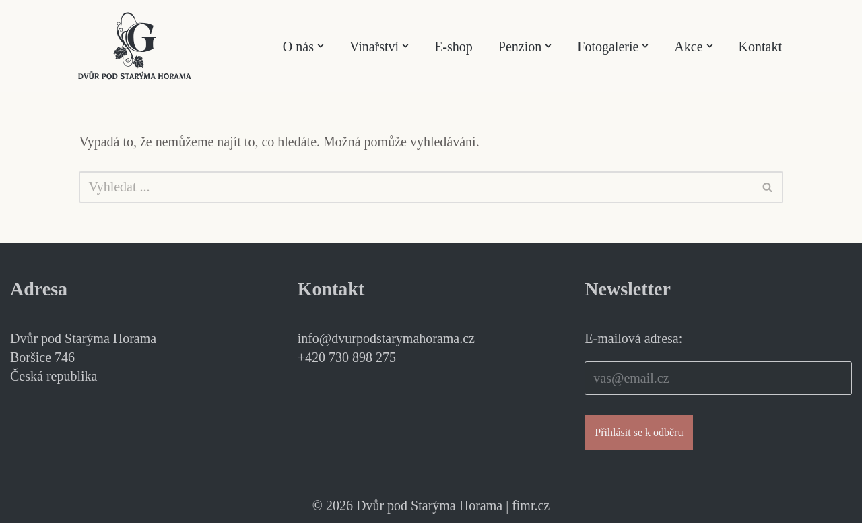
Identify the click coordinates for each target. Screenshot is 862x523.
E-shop (453, 46)
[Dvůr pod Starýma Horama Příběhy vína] (134, 46)
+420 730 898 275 (347, 357)
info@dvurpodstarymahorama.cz (386, 338)
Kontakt (760, 46)
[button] (320, 45)
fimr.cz (531, 505)
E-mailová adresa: (633, 338)
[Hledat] (415, 187)
